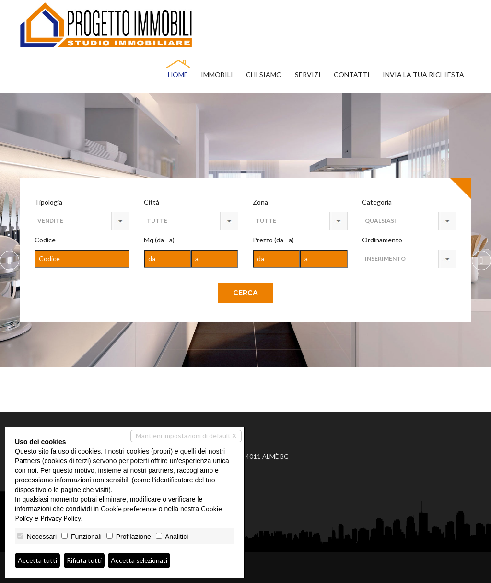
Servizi (308, 74)
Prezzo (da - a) (273, 240)
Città (151, 202)
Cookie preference (129, 508)
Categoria (377, 202)
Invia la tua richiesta (423, 74)
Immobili (217, 74)
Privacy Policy (60, 518)
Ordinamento (382, 240)
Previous (481, 260)
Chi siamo (264, 74)
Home (178, 74)
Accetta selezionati (140, 560)
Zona (260, 202)
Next (9, 260)
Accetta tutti (38, 560)
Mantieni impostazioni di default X (186, 436)
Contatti (352, 74)
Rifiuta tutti (84, 560)
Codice (45, 240)
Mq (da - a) (159, 240)
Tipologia (48, 202)
